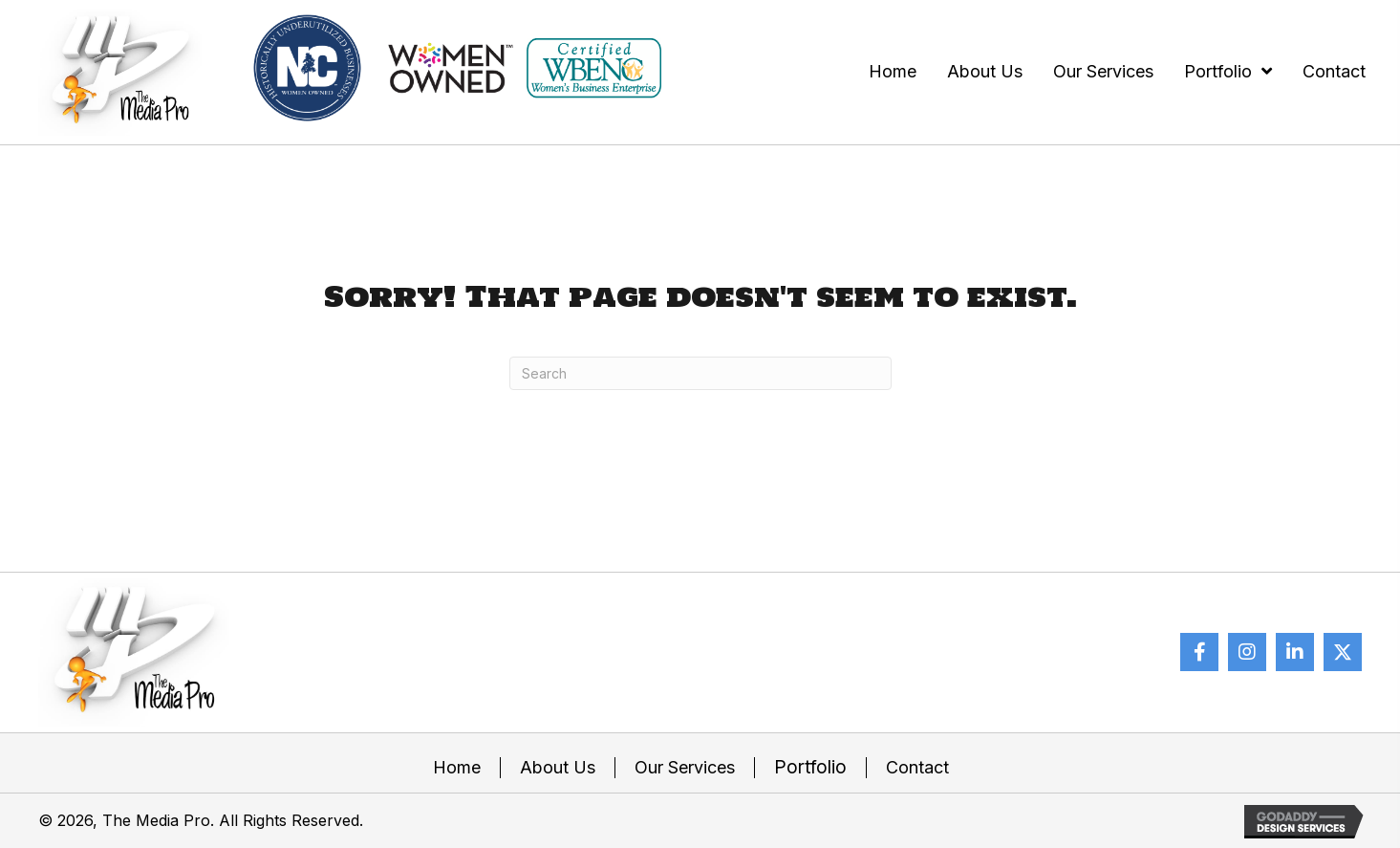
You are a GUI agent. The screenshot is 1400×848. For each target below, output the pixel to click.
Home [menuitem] (457, 767)
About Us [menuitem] (557, 767)
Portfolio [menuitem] (810, 767)
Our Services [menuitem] (685, 767)
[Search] (700, 373)
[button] (1199, 652)
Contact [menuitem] (917, 767)
